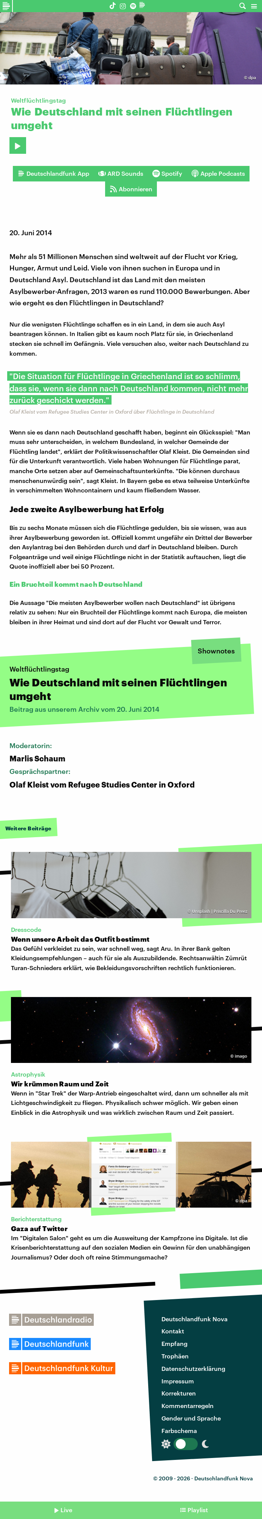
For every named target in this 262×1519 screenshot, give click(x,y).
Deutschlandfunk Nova (194, 1318)
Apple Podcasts (218, 173)
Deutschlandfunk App (53, 173)
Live (66, 1509)
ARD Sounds (120, 173)
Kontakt (172, 1331)
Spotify (167, 173)
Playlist (198, 1509)
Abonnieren (131, 189)
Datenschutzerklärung (193, 1368)
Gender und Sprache (191, 1418)
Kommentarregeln (187, 1405)
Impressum (177, 1381)
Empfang (174, 1343)
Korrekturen (178, 1393)
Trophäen (175, 1356)
